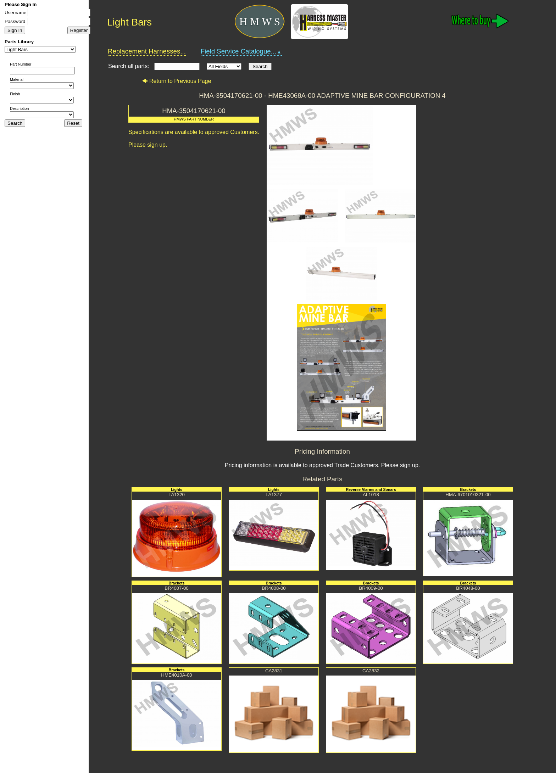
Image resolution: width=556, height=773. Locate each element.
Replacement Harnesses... (147, 51)
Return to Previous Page (176, 81)
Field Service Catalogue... (241, 51)
